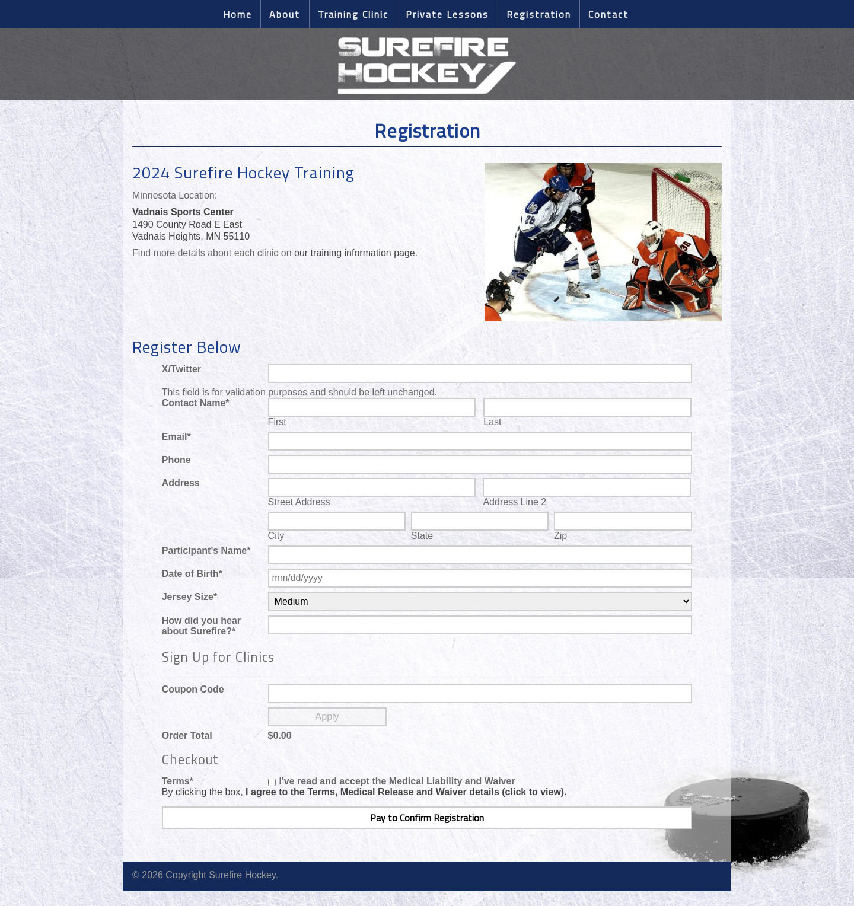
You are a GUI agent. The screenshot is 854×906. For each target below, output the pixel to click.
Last (492, 422)
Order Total (187, 735)
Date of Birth (192, 574)
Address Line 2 (514, 502)
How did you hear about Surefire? (201, 625)
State (422, 536)
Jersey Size (189, 597)
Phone (176, 460)
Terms (177, 781)
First (277, 422)
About (284, 14)
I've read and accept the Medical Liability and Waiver (397, 781)
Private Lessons (447, 14)
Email (176, 437)
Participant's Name (206, 550)
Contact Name (196, 403)
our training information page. (356, 253)
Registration (538, 14)
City (276, 536)
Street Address (299, 502)
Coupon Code (193, 689)
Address (181, 483)
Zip (560, 536)
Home (237, 14)
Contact (608, 14)
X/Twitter (181, 369)
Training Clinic (353, 14)
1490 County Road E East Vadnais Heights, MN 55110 (191, 224)
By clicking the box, (364, 792)
